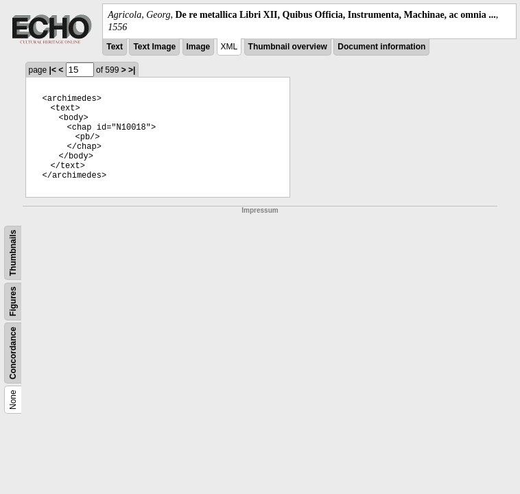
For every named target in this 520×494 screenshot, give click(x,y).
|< (52, 70)
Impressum (259, 210)
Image (199, 46)
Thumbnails (13, 253)
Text (114, 46)
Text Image (154, 46)
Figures (13, 301)
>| (131, 70)
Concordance (13, 353)
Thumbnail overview (287, 46)
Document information (381, 46)
